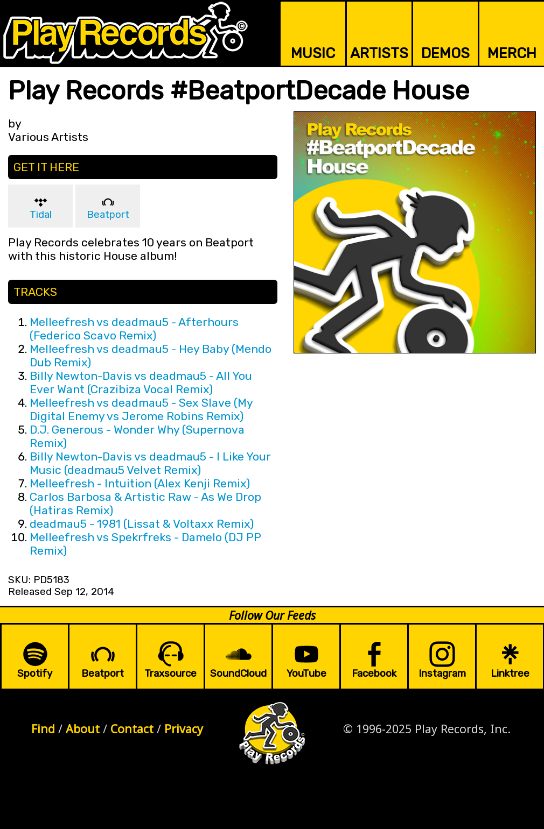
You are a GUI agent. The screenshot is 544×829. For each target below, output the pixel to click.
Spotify (34, 673)
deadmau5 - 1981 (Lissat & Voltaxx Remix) (142, 523)
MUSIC (313, 53)
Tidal (41, 215)
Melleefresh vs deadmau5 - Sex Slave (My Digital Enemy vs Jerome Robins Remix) (141, 409)
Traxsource (170, 673)
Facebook (374, 673)
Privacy (183, 728)
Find (43, 728)
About (83, 728)
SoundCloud (238, 673)
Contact (132, 728)
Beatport (108, 215)
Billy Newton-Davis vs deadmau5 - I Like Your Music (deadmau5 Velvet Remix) (150, 463)
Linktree (510, 673)
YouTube (306, 673)
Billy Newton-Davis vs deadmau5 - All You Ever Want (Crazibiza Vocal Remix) (141, 382)
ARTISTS (379, 53)
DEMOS (445, 53)
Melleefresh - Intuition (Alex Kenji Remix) (140, 483)
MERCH (511, 53)
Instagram (442, 673)
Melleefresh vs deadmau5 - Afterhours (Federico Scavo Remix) (134, 328)
